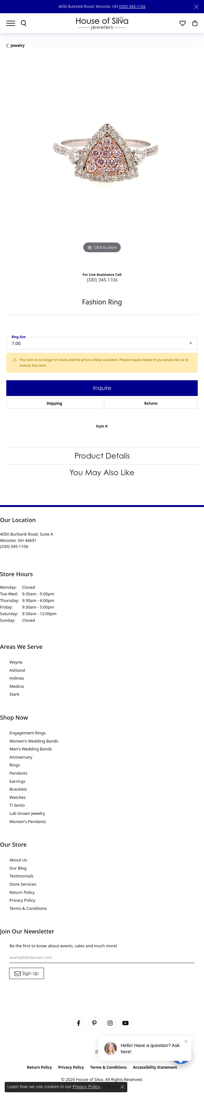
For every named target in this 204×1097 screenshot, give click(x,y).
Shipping (54, 403)
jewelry (18, 45)
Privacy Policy (22, 900)
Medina (16, 686)
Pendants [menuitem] (18, 773)
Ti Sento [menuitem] (17, 805)
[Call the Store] (14, 546)
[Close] (196, 7)
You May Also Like (102, 472)
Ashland (17, 670)
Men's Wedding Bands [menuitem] (30, 749)
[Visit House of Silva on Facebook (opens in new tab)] (78, 1023)
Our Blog (18, 868)
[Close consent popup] (122, 1087)
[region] (102, 162)
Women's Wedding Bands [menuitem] (33, 741)
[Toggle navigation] (13, 23)
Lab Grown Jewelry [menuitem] (27, 813)
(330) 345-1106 (132, 6)
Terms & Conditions (28, 908)
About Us (18, 860)
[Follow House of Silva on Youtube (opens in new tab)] (125, 1023)
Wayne (15, 662)
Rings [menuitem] (14, 765)
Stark (14, 694)
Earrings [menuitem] (17, 781)
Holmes (16, 678)
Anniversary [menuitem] (20, 757)
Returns (150, 403)
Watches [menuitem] (17, 797)
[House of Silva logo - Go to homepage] (102, 23)
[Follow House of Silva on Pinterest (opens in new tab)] (94, 1023)
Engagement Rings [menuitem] (27, 733)
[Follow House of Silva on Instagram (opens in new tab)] (110, 1023)
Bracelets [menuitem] (18, 789)
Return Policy (22, 892)
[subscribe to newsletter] (26, 973)
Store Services (22, 884)
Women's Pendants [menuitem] (27, 821)
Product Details (102, 455)
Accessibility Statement (155, 1067)
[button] (23, 23)
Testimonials (21, 876)
